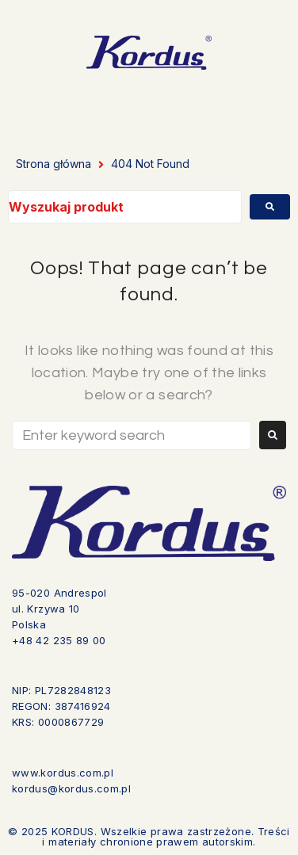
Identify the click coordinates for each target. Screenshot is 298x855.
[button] (205, 107)
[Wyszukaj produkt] (125, 206)
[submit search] (270, 206)
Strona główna (53, 163)
